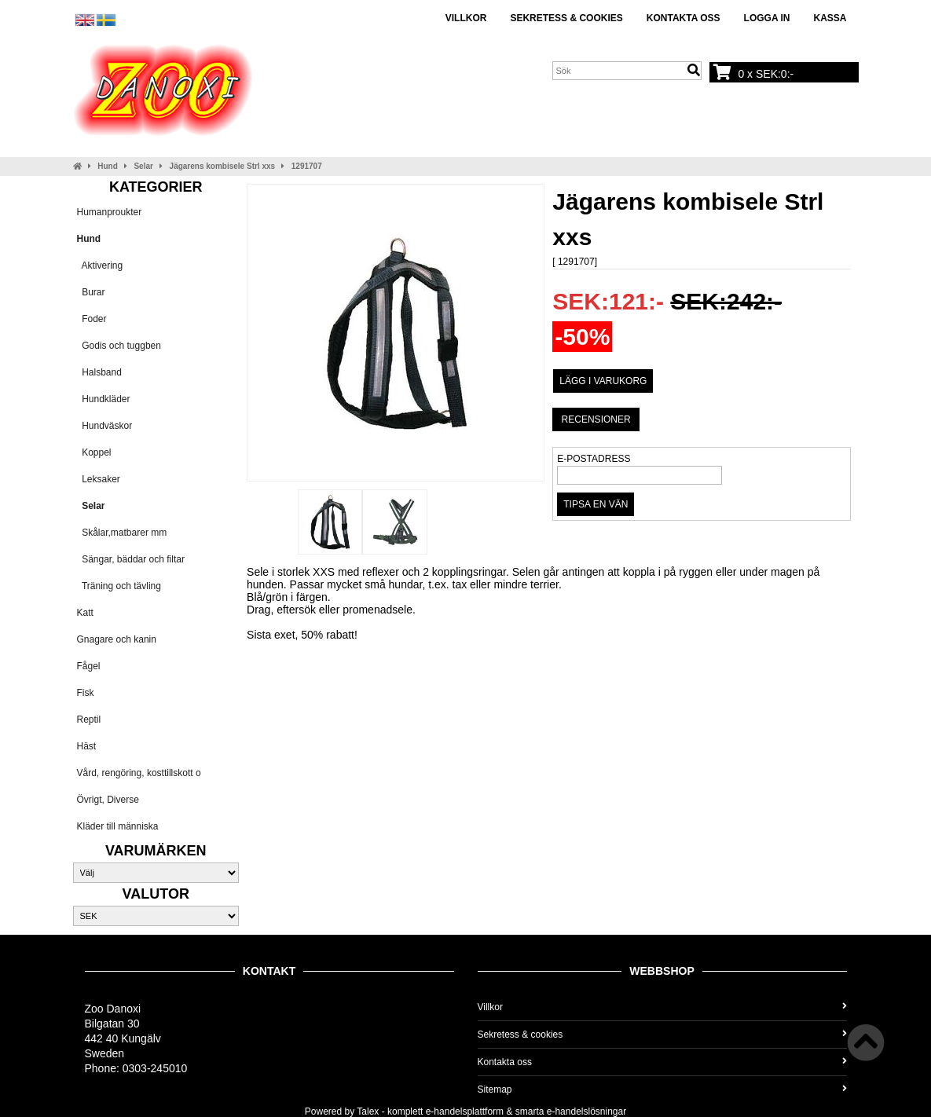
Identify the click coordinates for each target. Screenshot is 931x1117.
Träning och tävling (119, 585)
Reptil (89, 719)
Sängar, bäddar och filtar (131, 559)
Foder (92, 318)
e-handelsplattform (465, 1111)
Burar (91, 292)
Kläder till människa (118, 826)
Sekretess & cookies (566, 18)
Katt (85, 612)
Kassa (829, 18)
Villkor (466, 18)
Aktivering (100, 265)
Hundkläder (103, 399)
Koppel (94, 452)
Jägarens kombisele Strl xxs (223, 166)
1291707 (306, 166)
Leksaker (98, 479)
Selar (143, 166)
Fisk (85, 692)
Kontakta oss (683, 18)
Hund (107, 166)
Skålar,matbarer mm (122, 532)
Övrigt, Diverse (108, 799)
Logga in (767, 18)
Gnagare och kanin (116, 639)
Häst (87, 746)
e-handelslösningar (586, 1111)
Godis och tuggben (119, 345)
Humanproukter (109, 212)
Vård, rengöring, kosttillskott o (139, 772)
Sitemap (662, 1089)
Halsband (99, 372)
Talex (368, 1111)
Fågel (89, 666)
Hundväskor (105, 425)
